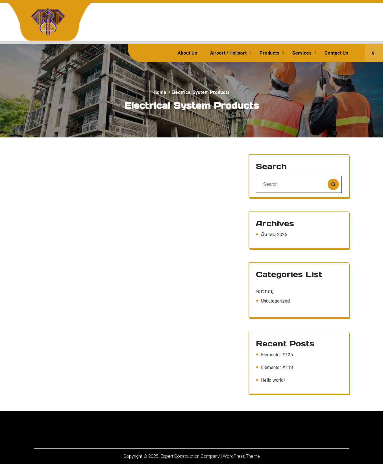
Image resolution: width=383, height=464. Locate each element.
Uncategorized (275, 301)
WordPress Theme (241, 456)
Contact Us (336, 53)
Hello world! (273, 380)
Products (269, 53)
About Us (187, 53)
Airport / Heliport (228, 53)
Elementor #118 (277, 367)
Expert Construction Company (190, 456)
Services (302, 53)
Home (160, 92)
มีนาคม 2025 (274, 234)
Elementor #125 (277, 354)
